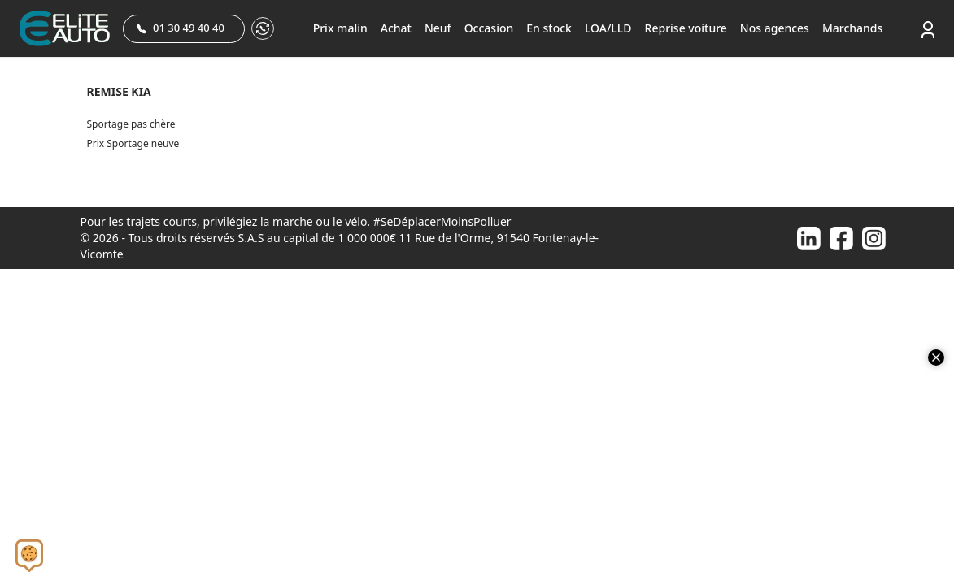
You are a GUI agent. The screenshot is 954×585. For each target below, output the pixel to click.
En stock (549, 28)
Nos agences (774, 28)
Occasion (489, 28)
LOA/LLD (608, 28)
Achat (396, 28)
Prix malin (340, 28)
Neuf (438, 28)
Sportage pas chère (131, 124)
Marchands (852, 28)
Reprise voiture (686, 28)
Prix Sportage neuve (133, 143)
